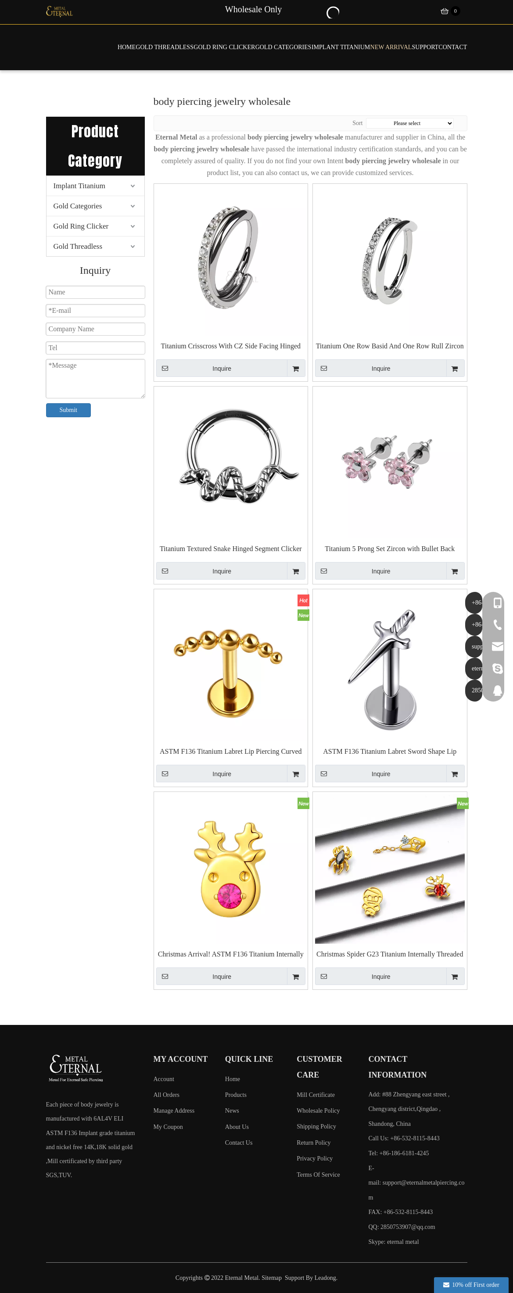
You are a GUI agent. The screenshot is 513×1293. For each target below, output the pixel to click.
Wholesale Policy (318, 1110)
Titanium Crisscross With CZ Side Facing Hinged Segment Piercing (231, 346)
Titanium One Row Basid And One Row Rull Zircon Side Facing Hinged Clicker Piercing (390, 346)
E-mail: (416, 1183)
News (232, 1110)
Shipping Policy (316, 1126)
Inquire (194, 368)
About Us (237, 1127)
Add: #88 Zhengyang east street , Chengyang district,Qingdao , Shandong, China (408, 1109)
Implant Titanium (80, 186)
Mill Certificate (316, 1095)
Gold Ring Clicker (81, 226)
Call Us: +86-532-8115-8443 (403, 1138)
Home (232, 1079)
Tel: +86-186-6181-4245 (398, 1153)
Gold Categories (78, 206)
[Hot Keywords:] (332, 11)
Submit (68, 410)
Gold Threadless (78, 246)
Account (164, 1079)
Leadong (325, 1278)
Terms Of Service (318, 1174)
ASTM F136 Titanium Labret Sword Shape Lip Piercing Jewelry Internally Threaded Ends (389, 752)
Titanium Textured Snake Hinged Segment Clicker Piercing (231, 549)
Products (236, 1095)
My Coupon (168, 1127)
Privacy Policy (315, 1158)
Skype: (377, 1242)
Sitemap (272, 1278)
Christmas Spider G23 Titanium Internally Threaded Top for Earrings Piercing (389, 954)
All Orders (167, 1095)
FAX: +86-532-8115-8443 (400, 1212)
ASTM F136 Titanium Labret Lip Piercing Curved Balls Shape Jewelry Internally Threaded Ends (231, 752)
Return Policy (313, 1142)
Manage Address (174, 1110)
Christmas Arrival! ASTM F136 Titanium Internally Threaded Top (231, 954)
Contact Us (239, 1142)
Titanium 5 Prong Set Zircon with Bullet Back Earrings (390, 549)
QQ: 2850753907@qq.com (401, 1227)
